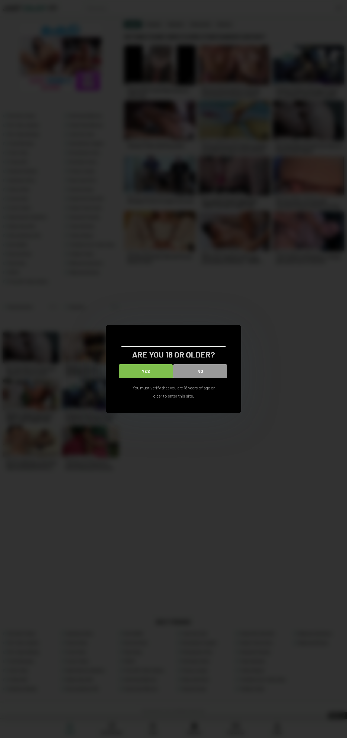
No (200, 371)
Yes (146, 371)
